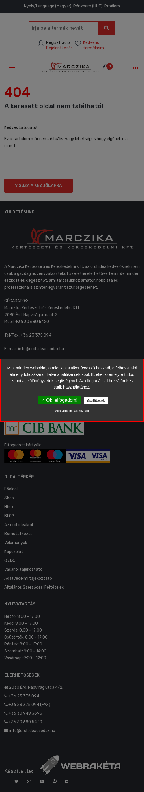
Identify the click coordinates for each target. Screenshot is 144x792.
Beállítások (96, 400)
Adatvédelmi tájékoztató (72, 410)
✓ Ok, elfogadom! (59, 400)
